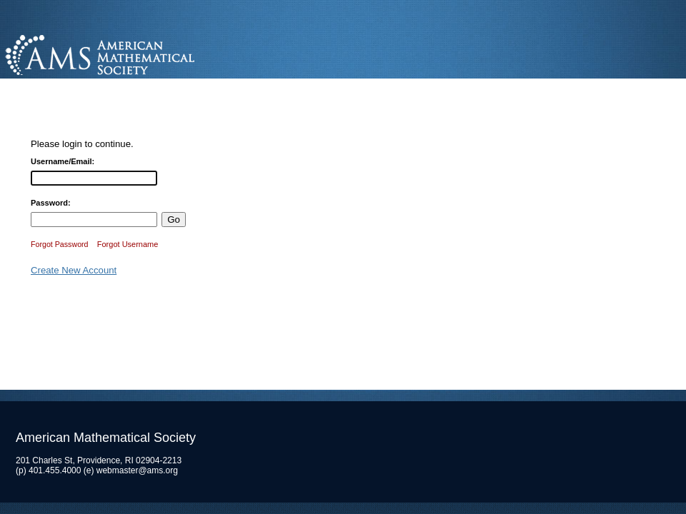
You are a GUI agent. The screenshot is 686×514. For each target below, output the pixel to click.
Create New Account (73, 270)
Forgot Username (128, 244)
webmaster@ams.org (137, 470)
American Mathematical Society (153, 53)
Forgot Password (60, 244)
